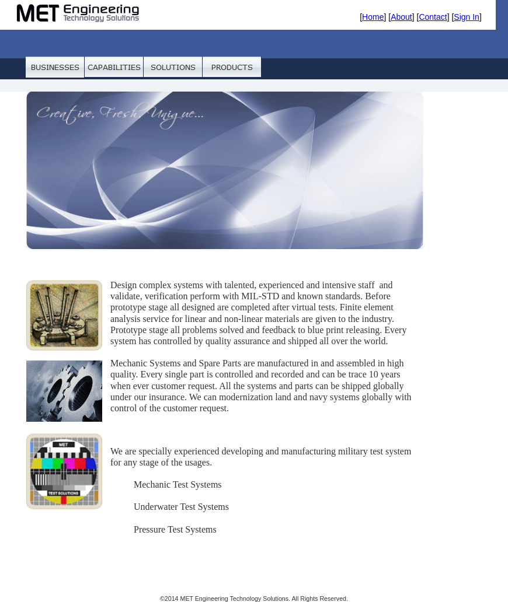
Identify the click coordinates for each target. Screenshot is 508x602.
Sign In (466, 17)
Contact (433, 17)
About (401, 17)
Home (373, 17)
